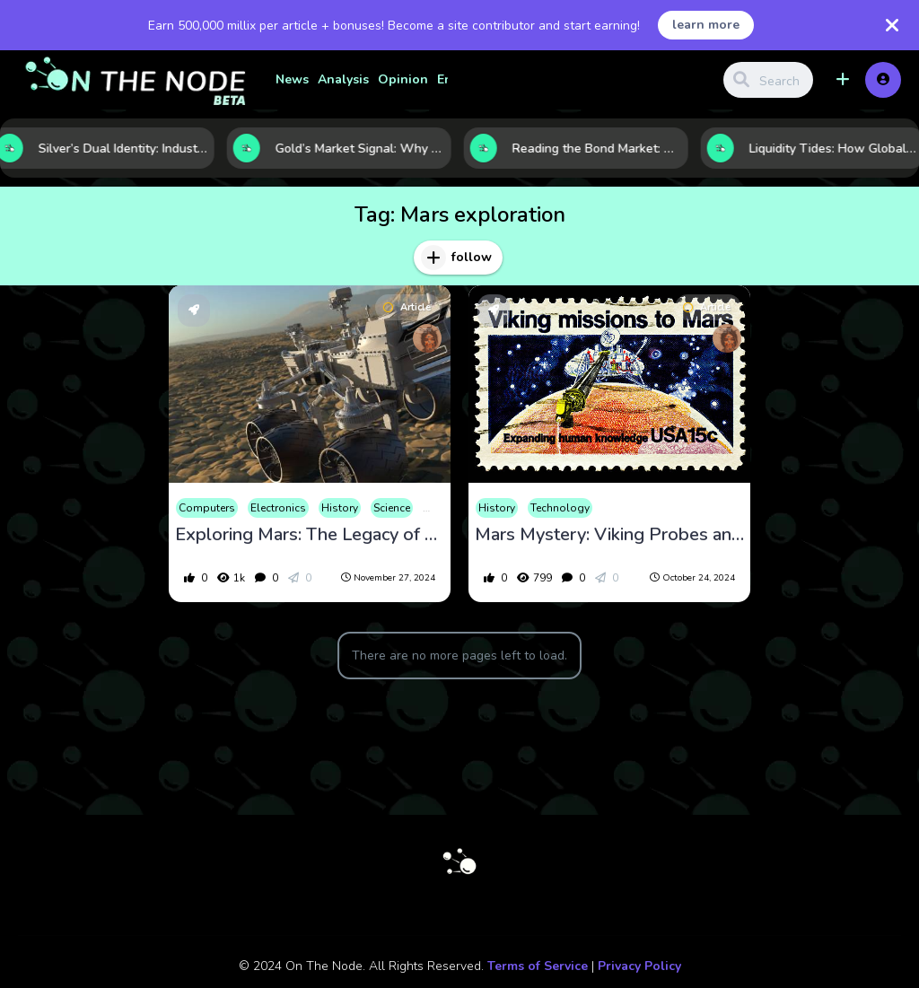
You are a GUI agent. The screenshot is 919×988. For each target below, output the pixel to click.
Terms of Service (537, 966)
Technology (560, 508)
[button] (843, 80)
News (292, 79)
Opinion (403, 79)
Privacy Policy (639, 966)
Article (407, 307)
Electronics (278, 508)
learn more (706, 24)
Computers (207, 508)
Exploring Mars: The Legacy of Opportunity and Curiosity (309, 535)
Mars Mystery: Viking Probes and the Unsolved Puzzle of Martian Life (609, 535)
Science (391, 508)
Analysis (343, 79)
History (339, 508)
